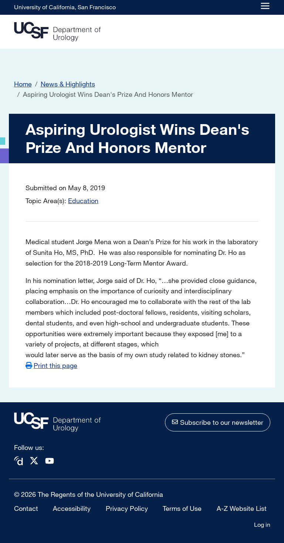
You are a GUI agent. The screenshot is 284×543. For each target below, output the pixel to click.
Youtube (49, 461)
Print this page (55, 365)
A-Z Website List (242, 508)
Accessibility (72, 508)
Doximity (18, 461)
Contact (26, 508)
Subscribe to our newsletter (221, 422)
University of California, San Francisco (65, 7)
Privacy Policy (127, 508)
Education (83, 201)
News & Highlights (68, 84)
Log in (262, 524)
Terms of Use (182, 508)
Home (23, 84)
